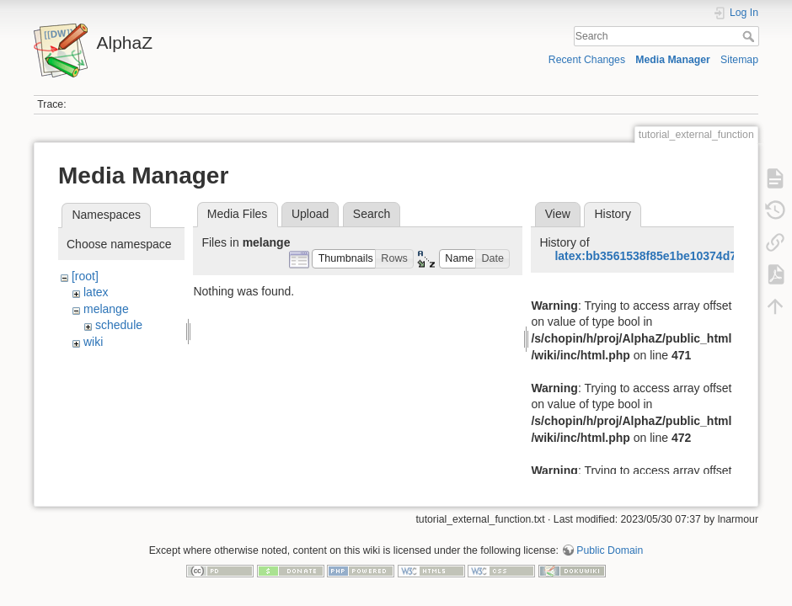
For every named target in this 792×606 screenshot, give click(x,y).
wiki (93, 341)
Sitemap (739, 60)
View (557, 214)
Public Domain (609, 550)
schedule (118, 325)
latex (96, 292)
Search (750, 36)
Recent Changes (587, 60)
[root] (85, 276)
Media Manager (672, 60)
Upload (310, 214)
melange (106, 309)
